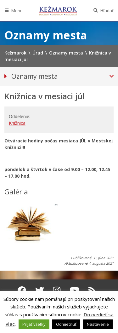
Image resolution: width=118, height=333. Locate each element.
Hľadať (107, 11)
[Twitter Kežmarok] (39, 290)
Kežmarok (58, 10)
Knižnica (17, 123)
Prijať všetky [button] (34, 324)
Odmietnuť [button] (66, 324)
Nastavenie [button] (98, 324)
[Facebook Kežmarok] (22, 290)
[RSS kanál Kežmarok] (92, 290)
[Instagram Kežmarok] (57, 290)
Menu (17, 11)
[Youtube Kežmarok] (75, 290)
